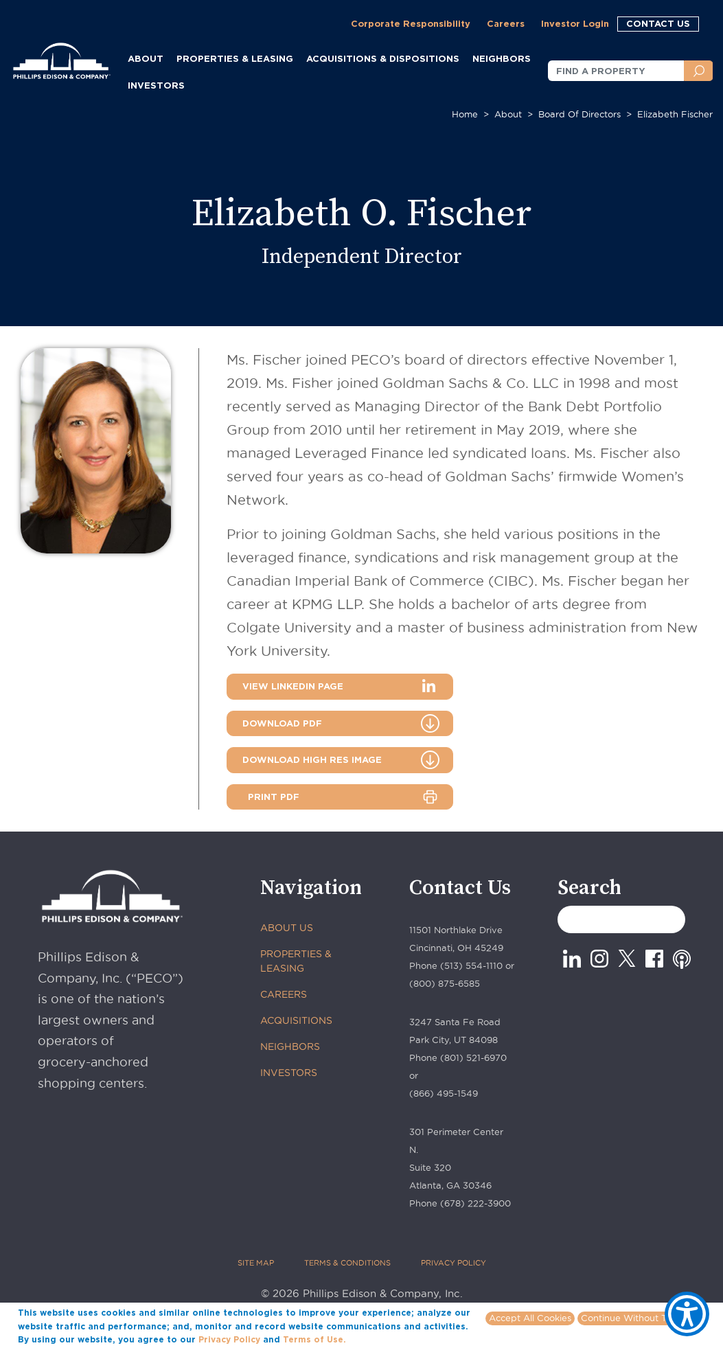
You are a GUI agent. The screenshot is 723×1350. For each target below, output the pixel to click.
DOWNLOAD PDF (282, 723)
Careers (506, 23)
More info (369, 1339)
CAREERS (283, 994)
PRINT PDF (273, 796)
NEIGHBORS (290, 1046)
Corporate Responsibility (410, 23)
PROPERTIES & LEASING (296, 961)
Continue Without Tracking (639, 1318)
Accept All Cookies (530, 1318)
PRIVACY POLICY (453, 1263)
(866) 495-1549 (443, 1093)
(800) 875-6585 (444, 983)
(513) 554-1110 (471, 965)
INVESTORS (156, 85)
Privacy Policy (229, 1339)
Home (465, 114)
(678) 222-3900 (475, 1203)
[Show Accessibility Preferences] (687, 1314)
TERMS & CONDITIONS (347, 1263)
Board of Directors (579, 114)
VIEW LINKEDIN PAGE (292, 686)
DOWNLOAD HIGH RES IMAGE (312, 759)
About (508, 114)
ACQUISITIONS (296, 1020)
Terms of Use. (314, 1339)
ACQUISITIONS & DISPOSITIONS (382, 58)
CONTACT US (658, 23)
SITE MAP (256, 1263)
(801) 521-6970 (473, 1057)
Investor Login (575, 23)
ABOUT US (286, 927)
